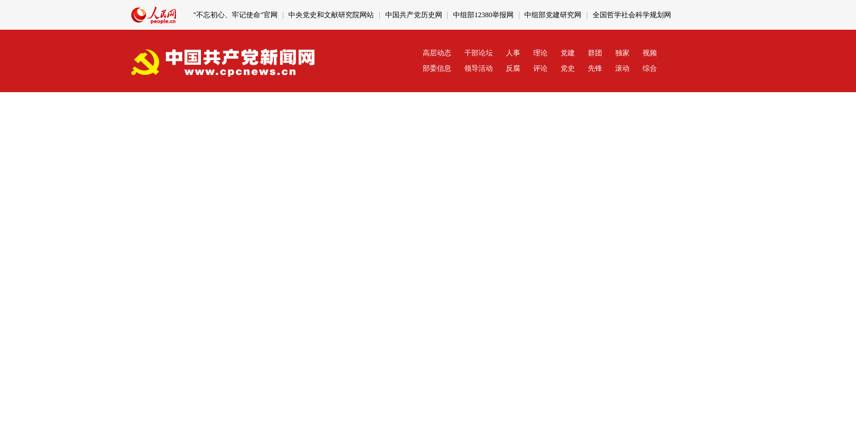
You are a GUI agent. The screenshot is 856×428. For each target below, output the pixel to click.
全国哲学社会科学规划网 (632, 15)
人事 (513, 53)
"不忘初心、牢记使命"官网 (235, 15)
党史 (568, 68)
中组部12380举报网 (483, 15)
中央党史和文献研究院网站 (331, 15)
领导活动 (478, 68)
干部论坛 (478, 53)
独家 (622, 53)
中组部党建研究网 (552, 15)
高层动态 (437, 53)
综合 (650, 68)
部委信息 (437, 68)
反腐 (513, 68)
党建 (568, 53)
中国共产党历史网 (413, 15)
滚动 (622, 68)
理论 (540, 53)
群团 (595, 53)
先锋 (595, 68)
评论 (540, 68)
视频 (650, 53)
